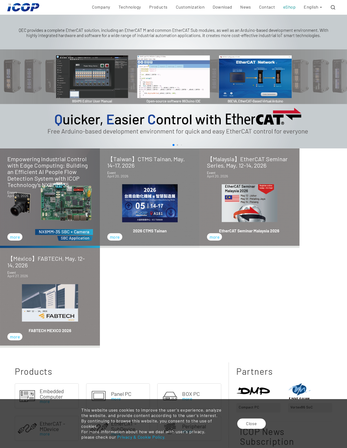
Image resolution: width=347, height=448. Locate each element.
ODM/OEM (168, 398)
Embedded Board (130, 398)
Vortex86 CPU (85, 398)
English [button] (313, 7)
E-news (247, 398)
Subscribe (284, 346)
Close (251, 423)
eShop (289, 7)
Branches (272, 398)
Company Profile (20, 398)
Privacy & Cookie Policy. (141, 437)
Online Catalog (211, 398)
